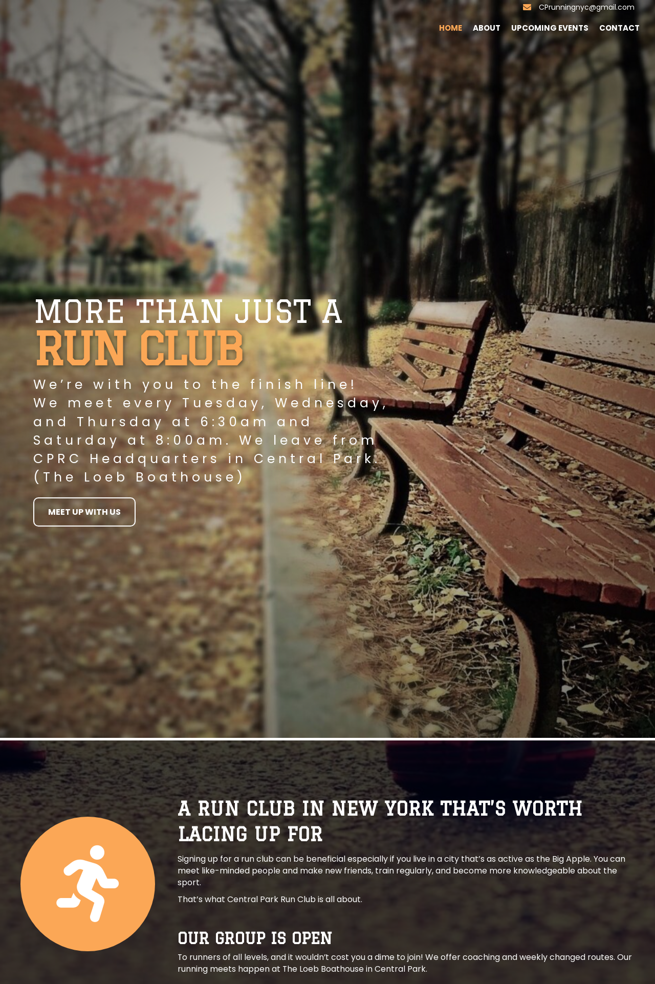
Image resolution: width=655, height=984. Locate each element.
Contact (619, 28)
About (486, 28)
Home (450, 28)
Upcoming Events (549, 28)
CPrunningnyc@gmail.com (587, 7)
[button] (84, 512)
